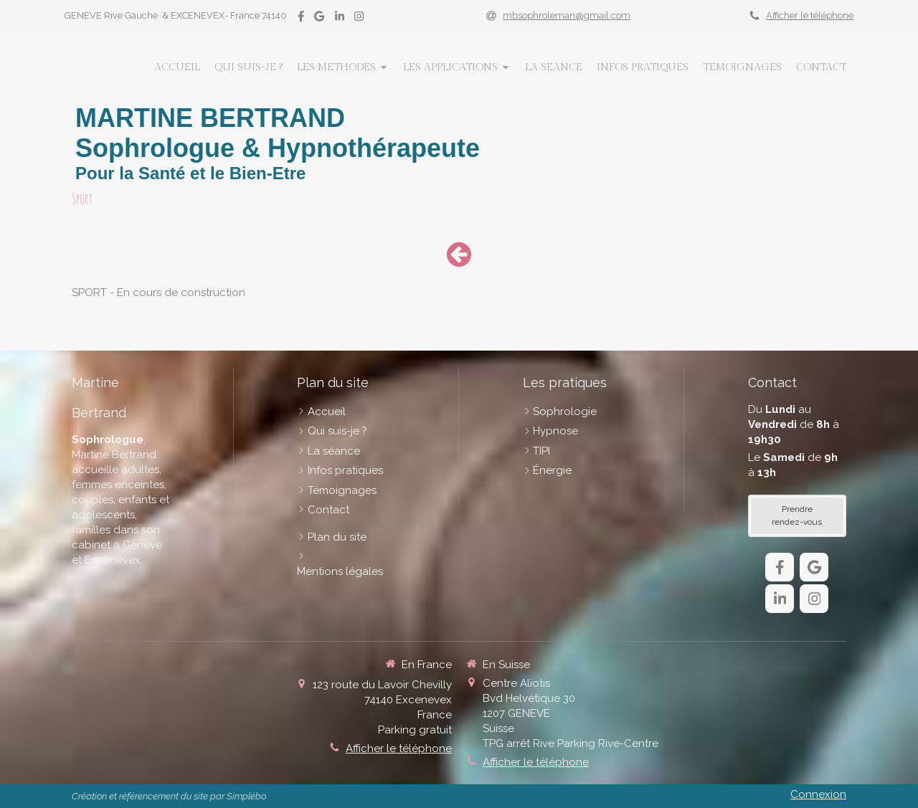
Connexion (818, 794)
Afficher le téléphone (809, 15)
